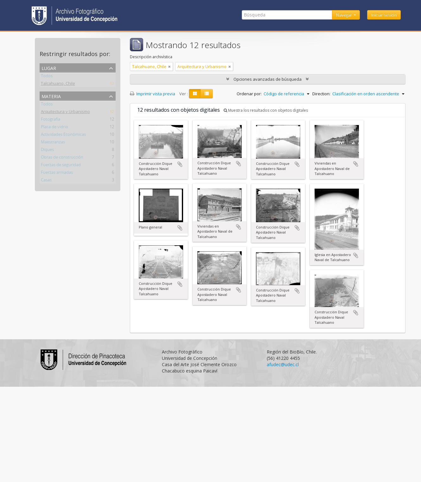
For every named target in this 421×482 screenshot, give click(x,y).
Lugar (48, 67)
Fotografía (50, 120)
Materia (51, 95)
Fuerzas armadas (57, 173)
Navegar (344, 15)
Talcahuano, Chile (58, 84)
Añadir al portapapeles (180, 164)
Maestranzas (53, 143)
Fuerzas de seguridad (61, 166)
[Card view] (195, 93)
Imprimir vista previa (152, 94)
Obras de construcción (62, 158)
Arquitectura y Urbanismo (65, 113)
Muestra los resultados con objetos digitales (266, 110)
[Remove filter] (169, 66)
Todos (47, 77)
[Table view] (207, 93)
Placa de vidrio (54, 128)
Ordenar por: (249, 94)
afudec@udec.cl (283, 364)
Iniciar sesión (384, 15)
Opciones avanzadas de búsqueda (268, 79)
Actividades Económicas (63, 135)
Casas (46, 181)
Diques (47, 150)
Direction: (321, 94)
